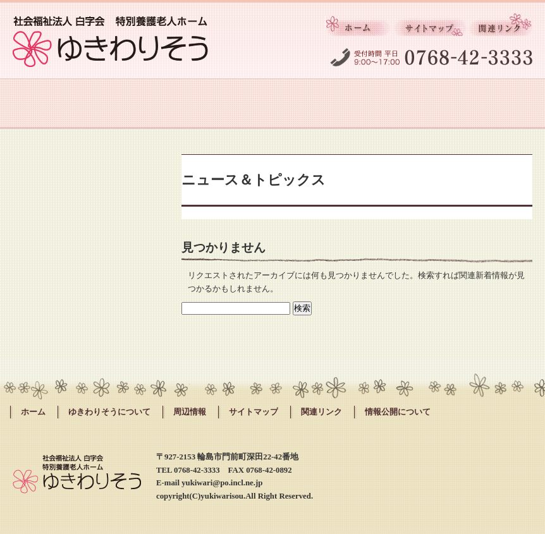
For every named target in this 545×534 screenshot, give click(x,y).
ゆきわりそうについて (45, 103)
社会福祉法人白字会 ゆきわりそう (110, 41)
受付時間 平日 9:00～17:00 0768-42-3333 (431, 54)
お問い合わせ (499, 103)
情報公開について (398, 412)
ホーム (359, 28)
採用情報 (317, 103)
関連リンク (500, 28)
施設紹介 (227, 103)
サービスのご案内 (136, 103)
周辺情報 (408, 103)
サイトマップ (430, 28)
